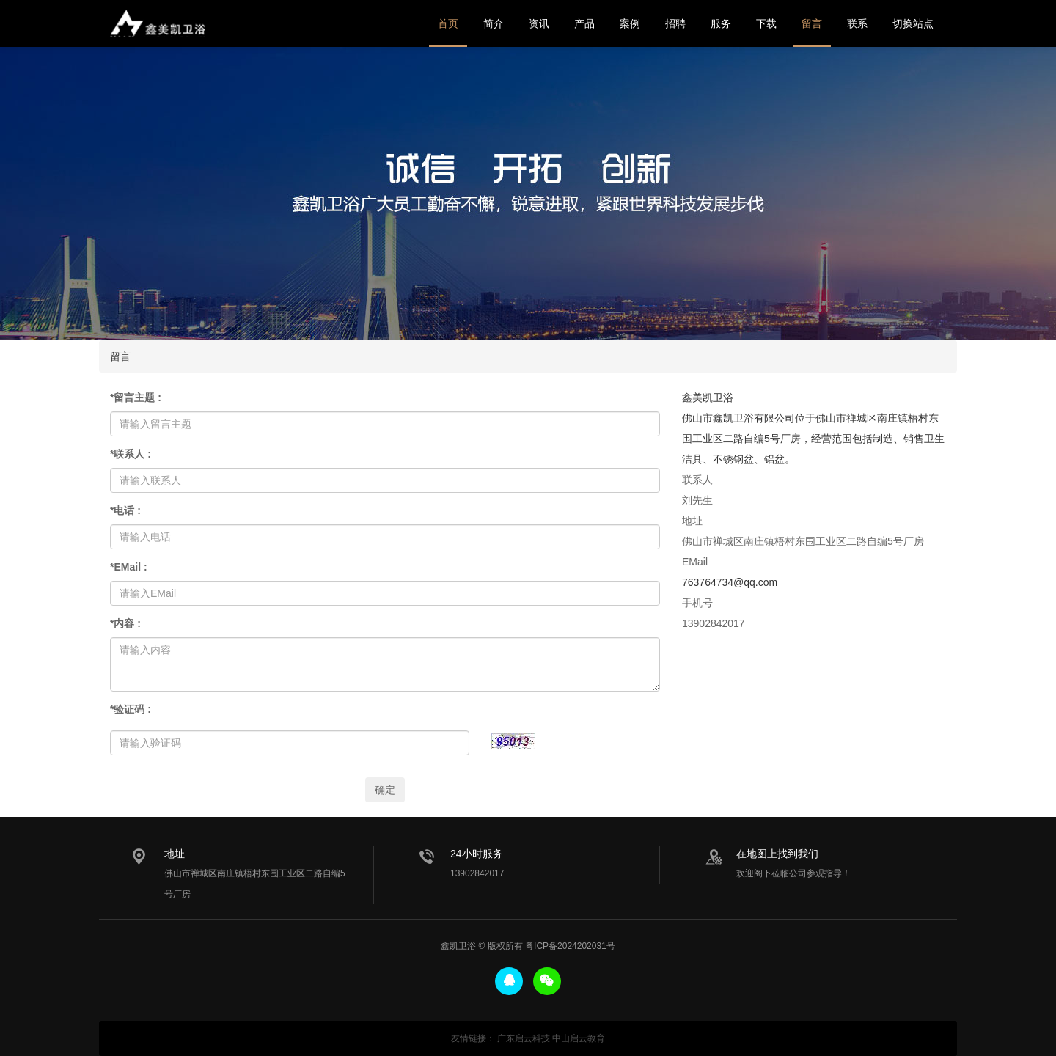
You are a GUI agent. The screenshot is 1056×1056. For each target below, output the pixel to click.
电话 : (125, 510)
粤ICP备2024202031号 (570, 946)
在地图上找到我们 (777, 853)
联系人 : (130, 454)
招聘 (675, 23)
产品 (584, 23)
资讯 (539, 23)
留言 (812, 23)
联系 (857, 23)
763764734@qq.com (729, 582)
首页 (448, 23)
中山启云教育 (578, 1038)
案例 (630, 23)
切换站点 (913, 23)
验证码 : (130, 709)
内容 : (125, 623)
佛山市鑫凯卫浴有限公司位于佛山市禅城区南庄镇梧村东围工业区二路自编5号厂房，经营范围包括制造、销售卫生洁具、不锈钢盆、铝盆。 (813, 438)
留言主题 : (135, 397)
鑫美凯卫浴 (157, 23)
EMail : (128, 567)
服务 (721, 23)
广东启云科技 (523, 1038)
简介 (493, 23)
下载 (766, 23)
